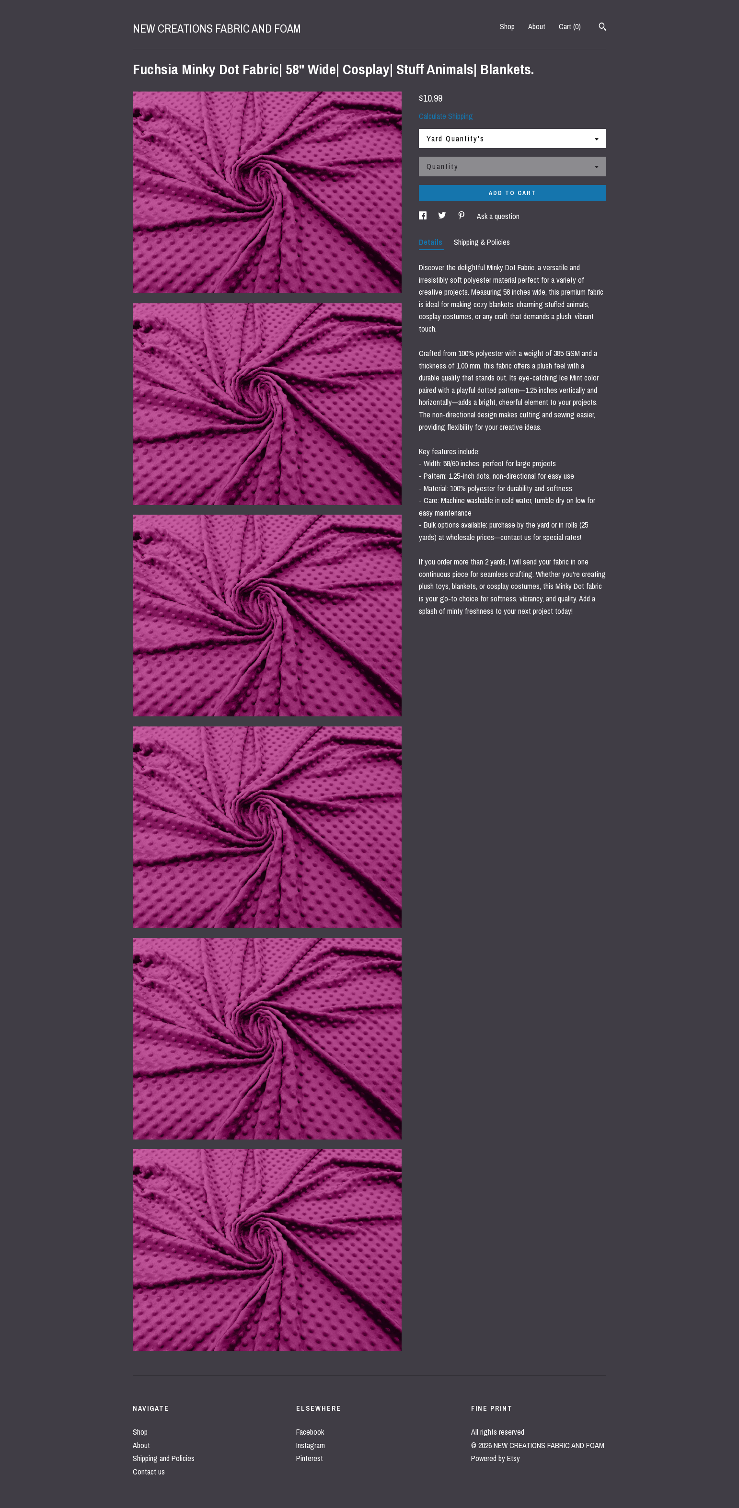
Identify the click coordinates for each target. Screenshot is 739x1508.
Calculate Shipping (446, 116)
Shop (507, 26)
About (536, 26)
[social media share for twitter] (443, 216)
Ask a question (498, 216)
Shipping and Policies (164, 1458)
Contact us (149, 1471)
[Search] (602, 28)
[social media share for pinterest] (462, 216)
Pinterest (309, 1458)
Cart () (570, 26)
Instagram (310, 1445)
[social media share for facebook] (423, 216)
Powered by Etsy (495, 1458)
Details (431, 242)
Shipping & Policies (482, 242)
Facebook (310, 1432)
